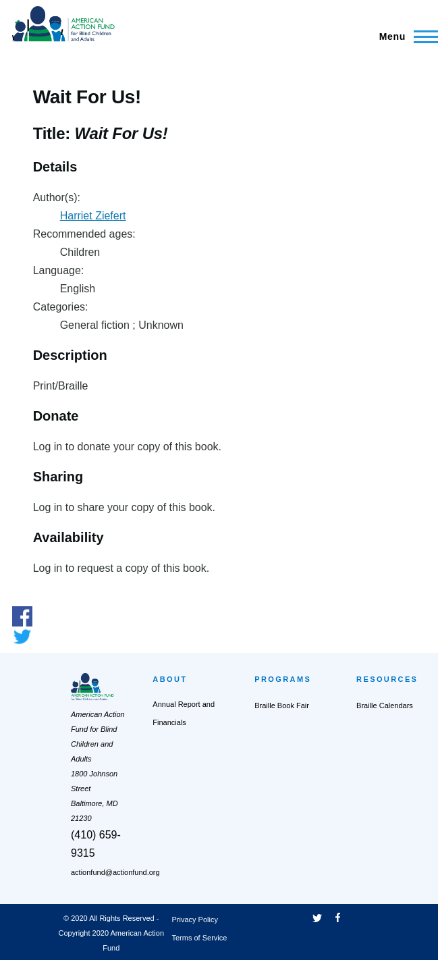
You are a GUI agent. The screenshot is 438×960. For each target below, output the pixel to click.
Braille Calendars (384, 705)
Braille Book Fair (281, 705)
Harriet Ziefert (93, 215)
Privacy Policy (195, 919)
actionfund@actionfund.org (115, 872)
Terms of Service (199, 938)
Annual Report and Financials (184, 713)
